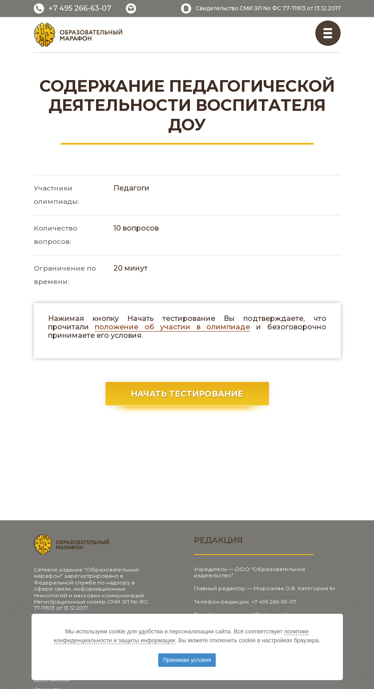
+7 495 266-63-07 (79, 8)
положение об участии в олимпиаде (172, 327)
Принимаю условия (187, 660)
